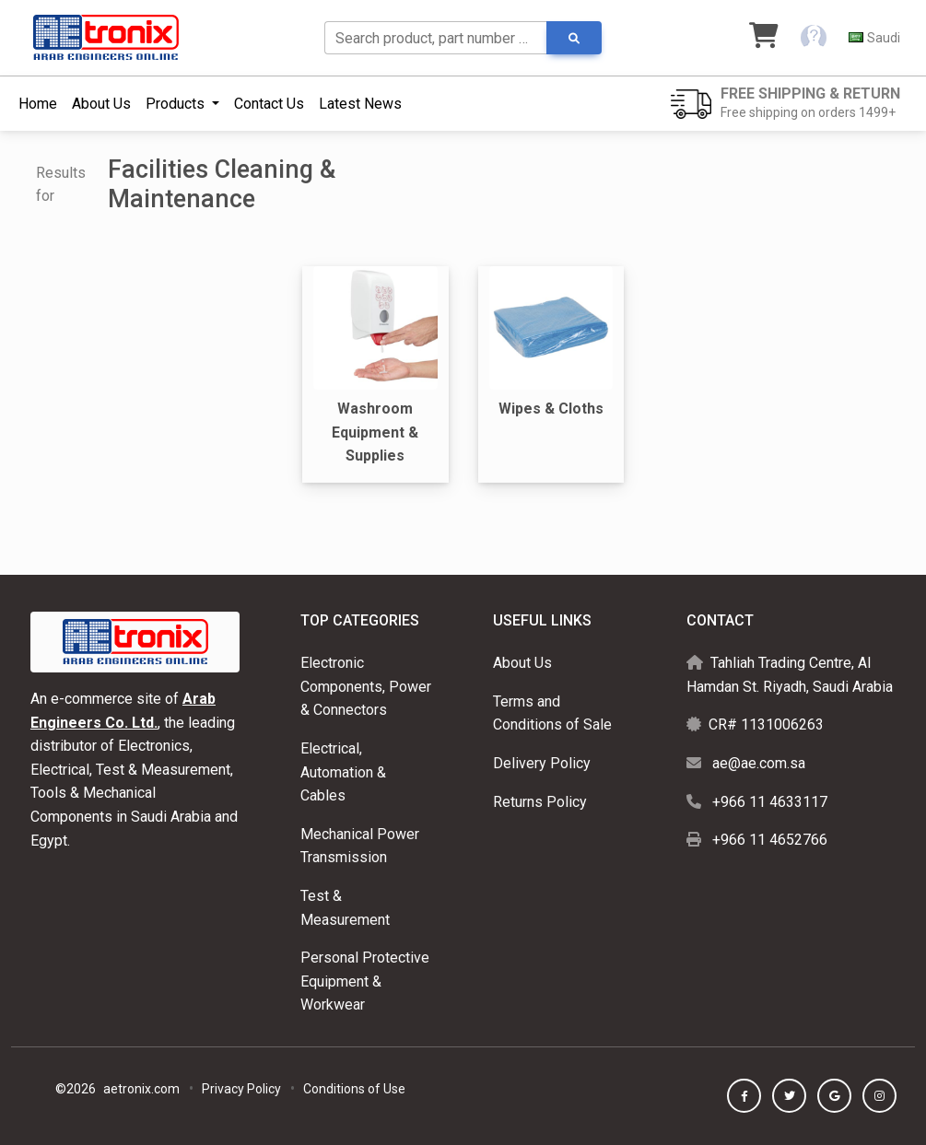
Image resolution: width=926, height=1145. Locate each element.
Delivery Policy (542, 763)
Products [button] (177, 103)
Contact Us (269, 103)
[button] (813, 38)
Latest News (360, 103)
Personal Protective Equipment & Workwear (364, 981)
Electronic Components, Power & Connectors (365, 686)
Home (37, 103)
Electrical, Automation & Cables (343, 772)
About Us (101, 103)
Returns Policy (540, 802)
